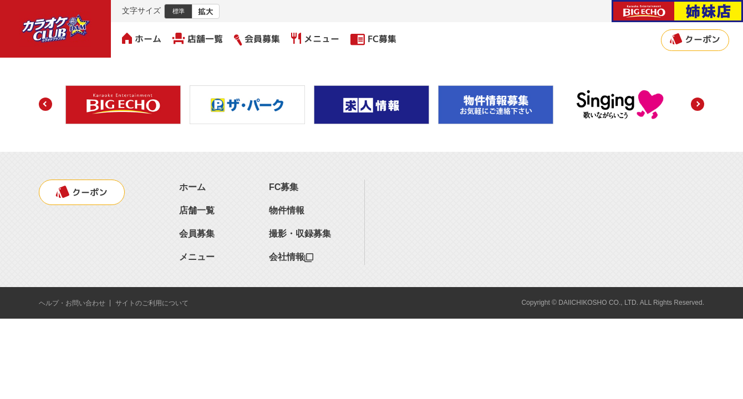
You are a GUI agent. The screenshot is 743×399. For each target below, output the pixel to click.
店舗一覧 (197, 39)
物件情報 (286, 210)
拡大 (205, 11)
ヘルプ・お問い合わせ (72, 303)
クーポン (695, 39)
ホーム (141, 39)
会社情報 (291, 257)
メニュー (315, 39)
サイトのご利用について (152, 303)
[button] (45, 104)
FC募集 (373, 39)
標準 (178, 11)
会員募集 (257, 39)
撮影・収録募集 (300, 233)
